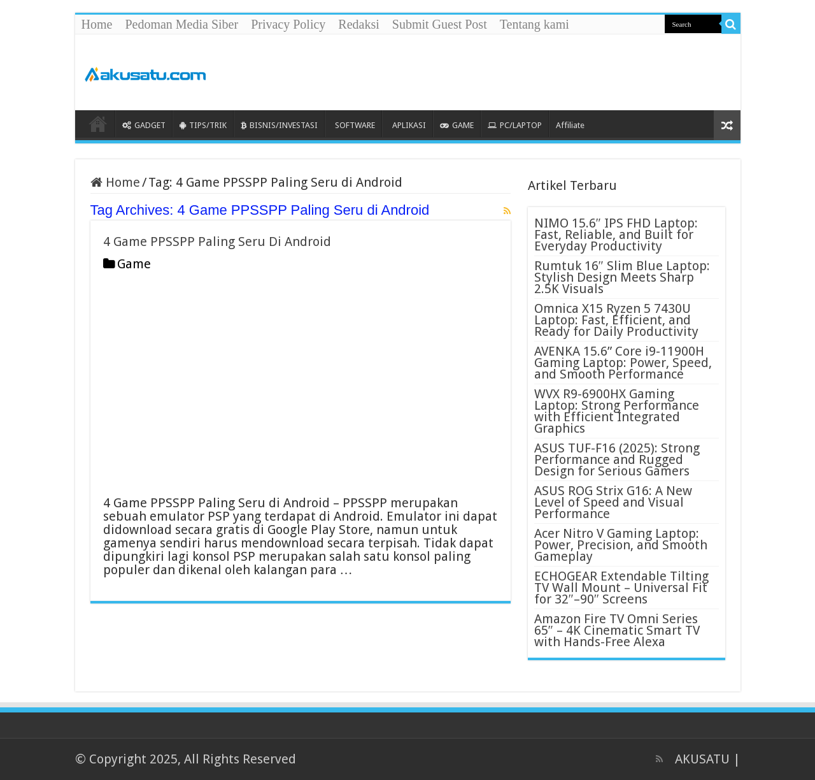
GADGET (144, 125)
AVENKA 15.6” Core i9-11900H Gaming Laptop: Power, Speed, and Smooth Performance (623, 362)
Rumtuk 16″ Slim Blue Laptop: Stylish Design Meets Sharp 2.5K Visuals (622, 277)
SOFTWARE (355, 125)
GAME (457, 125)
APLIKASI (409, 125)
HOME (98, 123)
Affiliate (570, 125)
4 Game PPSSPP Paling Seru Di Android (217, 241)
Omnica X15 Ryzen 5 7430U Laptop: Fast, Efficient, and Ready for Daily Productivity (616, 320)
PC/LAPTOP (515, 125)
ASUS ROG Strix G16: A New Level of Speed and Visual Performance (613, 502)
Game (134, 263)
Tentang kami (534, 24)
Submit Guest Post (439, 24)
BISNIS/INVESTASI (279, 125)
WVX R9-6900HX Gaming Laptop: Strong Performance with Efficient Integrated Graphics (616, 411)
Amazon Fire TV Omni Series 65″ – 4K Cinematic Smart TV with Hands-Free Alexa (617, 630)
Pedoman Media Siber (181, 24)
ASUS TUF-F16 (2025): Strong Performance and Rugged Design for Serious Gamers (617, 459)
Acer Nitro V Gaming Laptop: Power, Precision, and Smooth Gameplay (620, 545)
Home (97, 24)
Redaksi (358, 24)
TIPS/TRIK (203, 125)
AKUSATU (702, 759)
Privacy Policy (288, 24)
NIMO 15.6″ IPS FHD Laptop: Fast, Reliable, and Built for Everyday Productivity (616, 234)
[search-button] (731, 24)
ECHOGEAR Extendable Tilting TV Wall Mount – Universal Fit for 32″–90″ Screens (621, 587)
